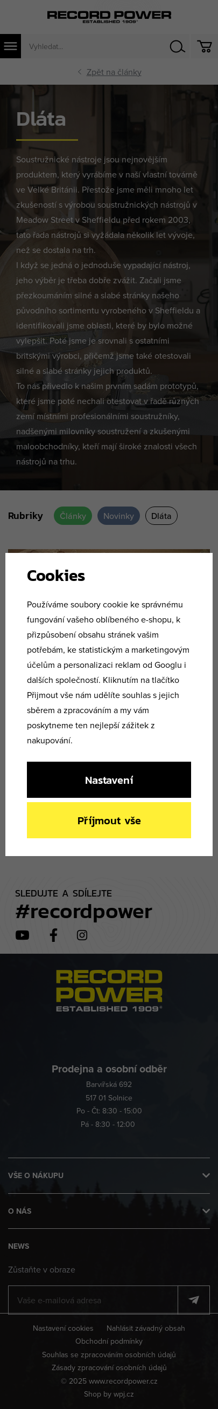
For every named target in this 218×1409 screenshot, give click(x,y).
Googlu (168, 665)
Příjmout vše (109, 820)
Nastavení (109, 780)
